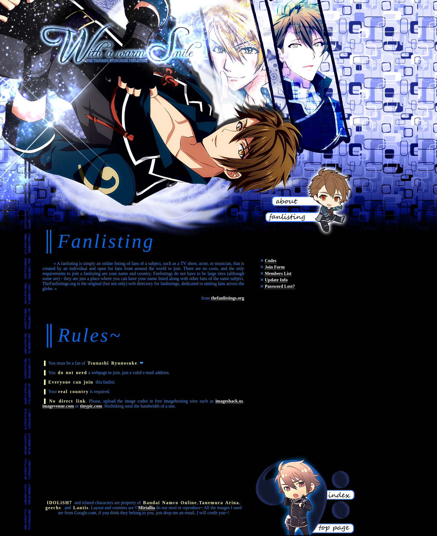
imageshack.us (229, 401)
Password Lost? (280, 286)
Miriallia (146, 507)
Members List (278, 273)
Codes (270, 260)
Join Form (275, 267)
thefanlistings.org (227, 298)
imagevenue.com (58, 406)
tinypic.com (91, 406)
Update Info (276, 279)
